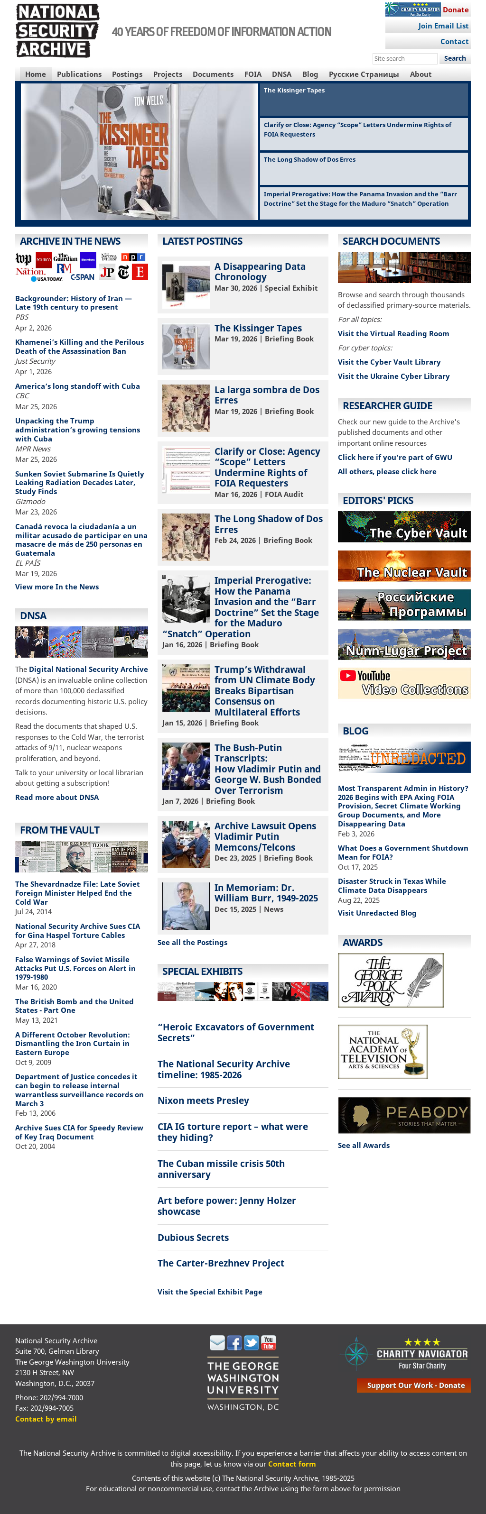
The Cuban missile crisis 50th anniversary (221, 1168)
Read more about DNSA (57, 797)
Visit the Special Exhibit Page (210, 1291)
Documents (213, 74)
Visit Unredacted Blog (377, 913)
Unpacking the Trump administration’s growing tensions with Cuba (77, 429)
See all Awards (364, 1145)
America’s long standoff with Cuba (77, 386)
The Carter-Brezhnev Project (221, 1263)
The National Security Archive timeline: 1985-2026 (224, 1069)
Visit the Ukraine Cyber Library (394, 376)
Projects (167, 74)
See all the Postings (192, 942)
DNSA (281, 74)
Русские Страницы (364, 74)
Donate (456, 9)
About (421, 74)
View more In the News (57, 586)
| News (243, 905)
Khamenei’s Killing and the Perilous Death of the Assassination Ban (79, 346)
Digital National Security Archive (88, 669)
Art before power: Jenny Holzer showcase (227, 1205)
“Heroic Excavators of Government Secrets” (236, 1032)
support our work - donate (416, 1385)
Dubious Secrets (193, 1237)
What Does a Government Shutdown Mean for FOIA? (403, 852)
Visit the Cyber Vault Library (389, 362)
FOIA (253, 74)
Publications (79, 74)
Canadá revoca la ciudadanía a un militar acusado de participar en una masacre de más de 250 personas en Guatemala (81, 540)
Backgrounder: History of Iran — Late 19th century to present (73, 303)
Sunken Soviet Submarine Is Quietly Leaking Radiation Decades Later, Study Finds (79, 482)
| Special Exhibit (243, 284)
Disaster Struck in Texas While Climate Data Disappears (392, 885)
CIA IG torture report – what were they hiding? (233, 1131)
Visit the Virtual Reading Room (393, 333)
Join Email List (444, 25)
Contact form (292, 1463)
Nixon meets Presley (203, 1100)
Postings (127, 74)
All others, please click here (387, 471)
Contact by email (46, 1418)
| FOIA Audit (243, 472)
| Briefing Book (243, 346)
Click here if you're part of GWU (395, 457)
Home (35, 74)
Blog (310, 74)
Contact (454, 41)
